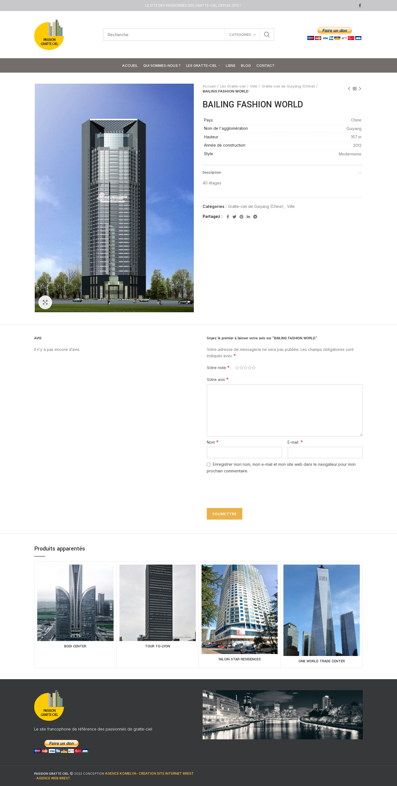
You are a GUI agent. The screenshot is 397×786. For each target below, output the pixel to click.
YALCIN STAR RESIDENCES (239, 659)
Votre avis (218, 379)
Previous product (349, 89)
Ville (253, 86)
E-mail (295, 442)
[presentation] (246, 487)
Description (212, 172)
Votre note (218, 367)
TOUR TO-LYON (157, 646)
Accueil (209, 86)
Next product (360, 89)
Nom (213, 442)
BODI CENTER (75, 646)
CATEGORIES (240, 34)
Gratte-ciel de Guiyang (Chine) (288, 86)
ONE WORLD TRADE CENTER (322, 661)
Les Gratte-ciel (233, 86)
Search (267, 34)
